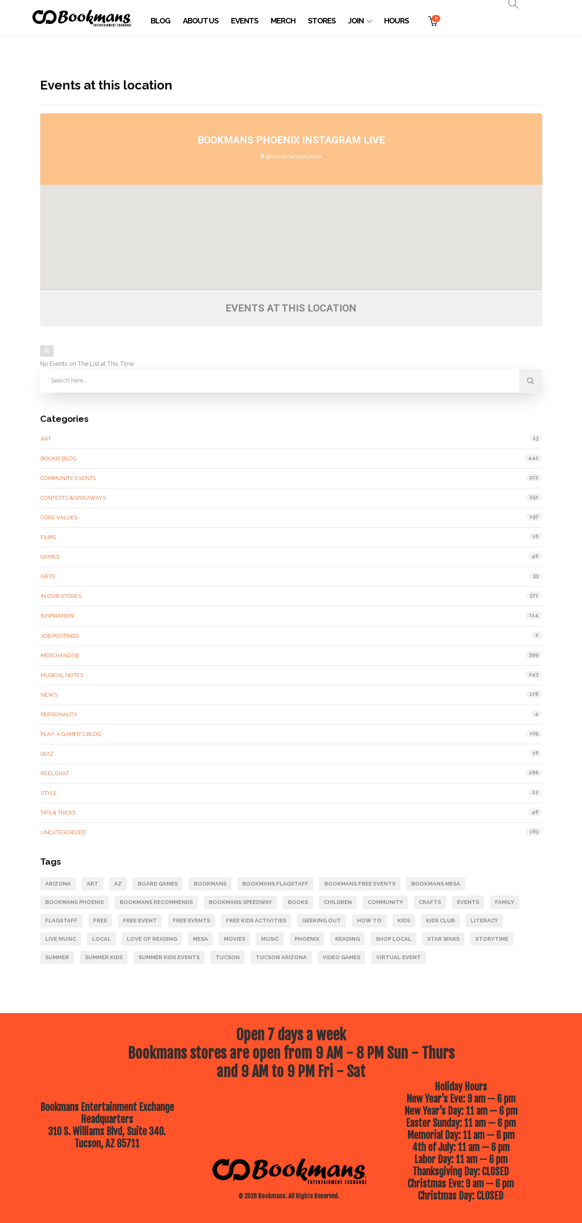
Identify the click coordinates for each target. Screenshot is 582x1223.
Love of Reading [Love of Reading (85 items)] (152, 939)
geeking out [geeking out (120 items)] (321, 920)
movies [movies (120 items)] (234, 939)
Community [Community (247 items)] (385, 902)
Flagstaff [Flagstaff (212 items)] (61, 920)
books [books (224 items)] (298, 902)
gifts (48, 576)
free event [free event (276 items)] (140, 920)
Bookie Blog (59, 458)
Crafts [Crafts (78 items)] (430, 902)
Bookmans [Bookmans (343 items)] (210, 884)
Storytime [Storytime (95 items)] (491, 939)
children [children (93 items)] (338, 902)
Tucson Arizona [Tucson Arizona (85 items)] (281, 957)
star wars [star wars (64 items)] (443, 939)
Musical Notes (62, 675)
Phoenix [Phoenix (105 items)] (307, 939)
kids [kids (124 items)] (403, 920)
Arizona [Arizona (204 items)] (58, 884)
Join (356, 20)
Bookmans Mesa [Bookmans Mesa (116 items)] (435, 884)
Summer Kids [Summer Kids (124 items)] (104, 957)
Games (50, 557)
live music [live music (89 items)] (60, 939)
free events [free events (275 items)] (191, 920)
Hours (396, 20)
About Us (200, 20)
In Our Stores (61, 596)
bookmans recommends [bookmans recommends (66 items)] (156, 902)
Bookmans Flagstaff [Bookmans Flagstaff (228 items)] (275, 884)
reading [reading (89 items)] (347, 939)
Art (46, 439)
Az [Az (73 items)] (118, 884)
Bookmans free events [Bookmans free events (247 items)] (359, 884)
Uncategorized (63, 832)
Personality (59, 714)
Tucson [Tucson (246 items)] (227, 957)
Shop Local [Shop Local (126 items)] (393, 939)
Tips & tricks (58, 812)
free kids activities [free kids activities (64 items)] (256, 920)
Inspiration (57, 616)
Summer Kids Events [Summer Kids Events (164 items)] (169, 957)
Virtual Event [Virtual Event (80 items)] (398, 957)
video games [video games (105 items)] (341, 957)
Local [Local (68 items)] (101, 939)
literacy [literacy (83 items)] (484, 920)
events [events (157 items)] (468, 902)
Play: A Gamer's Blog (71, 734)
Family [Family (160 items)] (504, 902)
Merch (283, 20)
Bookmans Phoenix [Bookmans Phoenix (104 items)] (74, 902)
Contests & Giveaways (73, 498)
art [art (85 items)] (92, 884)
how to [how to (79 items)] (369, 920)
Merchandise (60, 655)
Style (49, 793)
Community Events (68, 478)
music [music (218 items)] (270, 939)
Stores (322, 20)
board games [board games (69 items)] (158, 884)
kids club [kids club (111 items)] (440, 920)
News (49, 695)
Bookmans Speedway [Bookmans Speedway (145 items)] (240, 902)
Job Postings (60, 636)
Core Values (59, 517)
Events (244, 20)
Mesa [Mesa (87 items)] (200, 939)
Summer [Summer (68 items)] (57, 957)
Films (48, 537)
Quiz (47, 754)
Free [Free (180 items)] (100, 920)
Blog (160, 20)
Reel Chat (55, 773)
